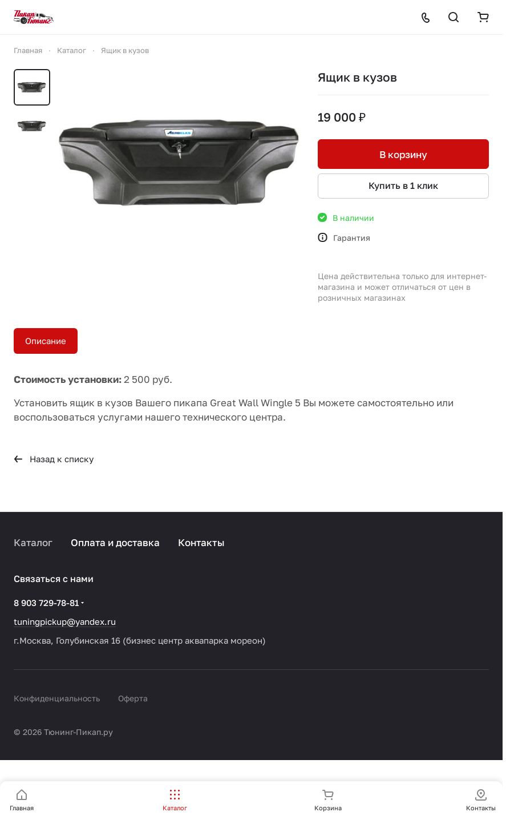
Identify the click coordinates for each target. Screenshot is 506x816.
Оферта (133, 698)
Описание (45, 341)
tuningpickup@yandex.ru (65, 621)
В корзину (403, 154)
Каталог (33, 542)
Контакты (201, 542)
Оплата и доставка (115, 542)
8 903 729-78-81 (46, 602)
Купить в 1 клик (403, 185)
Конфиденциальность (57, 698)
